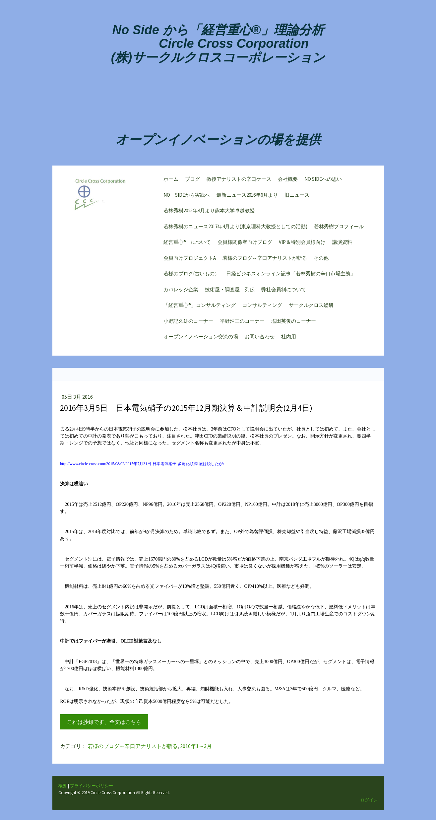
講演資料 (340, 243)
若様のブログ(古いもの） (190, 275)
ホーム (169, 180)
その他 (319, 259)
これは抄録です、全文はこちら (105, 726)
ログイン (368, 809)
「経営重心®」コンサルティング (198, 307)
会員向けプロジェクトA (188, 259)
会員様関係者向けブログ (243, 243)
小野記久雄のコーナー (187, 322)
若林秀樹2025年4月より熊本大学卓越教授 (207, 212)
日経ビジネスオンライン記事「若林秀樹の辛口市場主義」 (289, 275)
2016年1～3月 (197, 750)
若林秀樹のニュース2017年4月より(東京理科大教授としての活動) (234, 228)
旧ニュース (295, 196)
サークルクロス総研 (309, 307)
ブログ (190, 180)
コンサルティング (260, 307)
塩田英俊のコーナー (292, 322)
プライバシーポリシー (92, 795)
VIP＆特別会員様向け (300, 243)
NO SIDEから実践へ (185, 196)
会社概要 (286, 180)
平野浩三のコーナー (240, 322)
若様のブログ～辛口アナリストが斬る (263, 259)
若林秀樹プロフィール (337, 228)
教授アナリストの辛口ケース (237, 180)
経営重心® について (185, 243)
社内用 (287, 338)
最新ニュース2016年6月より (245, 196)
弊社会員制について (282, 291)
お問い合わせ (258, 338)
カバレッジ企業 (179, 291)
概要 (63, 795)
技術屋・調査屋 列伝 (228, 291)
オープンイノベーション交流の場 (199, 338)
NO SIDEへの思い (321, 180)
